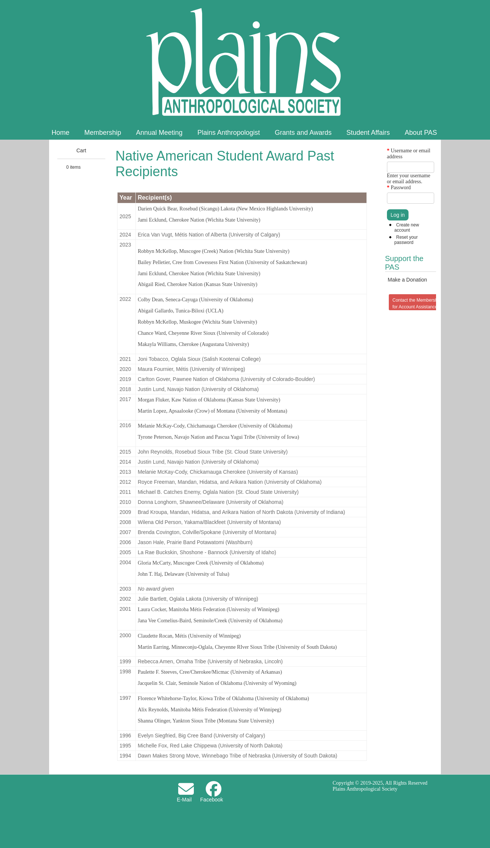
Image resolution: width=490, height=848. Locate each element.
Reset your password (406, 240)
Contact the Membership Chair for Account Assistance (423, 303)
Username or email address (408, 153)
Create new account (406, 227)
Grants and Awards (303, 132)
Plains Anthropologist (228, 132)
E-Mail (184, 800)
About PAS (421, 132)
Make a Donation (407, 280)
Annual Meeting (159, 132)
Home (61, 132)
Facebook (211, 800)
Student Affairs (368, 132)
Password (399, 187)
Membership (102, 132)
